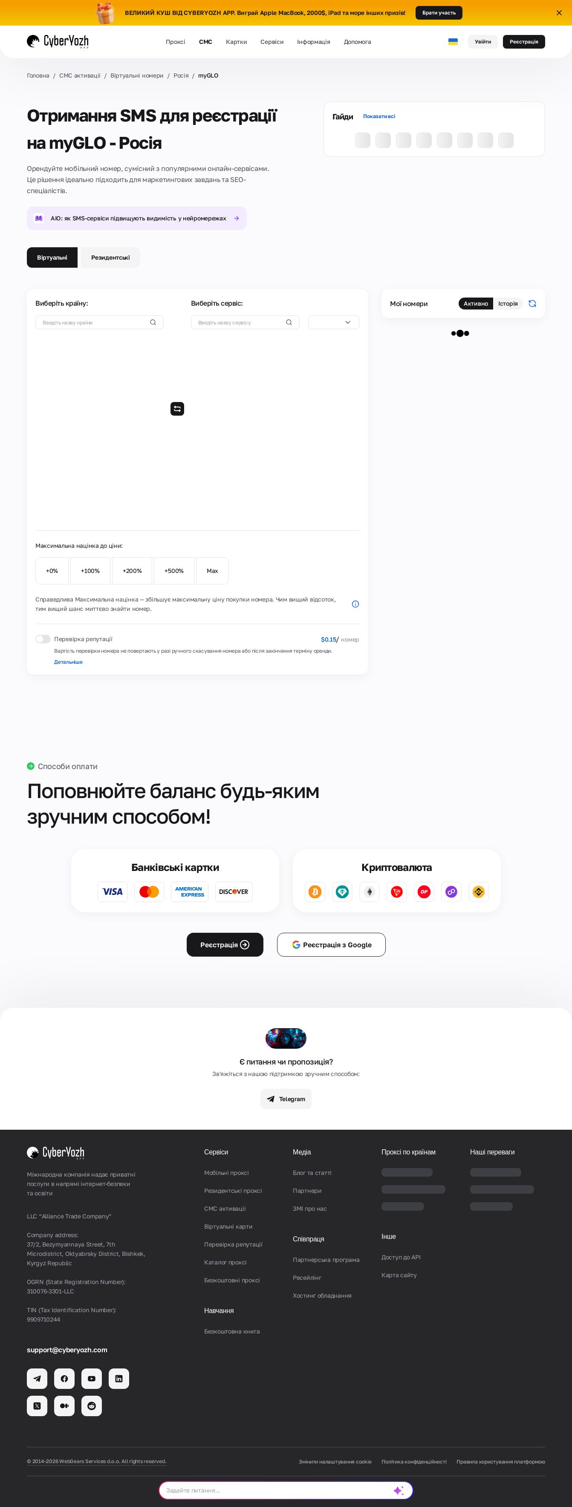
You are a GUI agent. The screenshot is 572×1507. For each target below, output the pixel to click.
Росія (181, 75)
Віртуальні (52, 257)
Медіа (302, 1152)
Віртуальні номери (137, 75)
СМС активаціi (80, 75)
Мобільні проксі (226, 1172)
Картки (236, 41)
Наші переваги (492, 1152)
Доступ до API (400, 1257)
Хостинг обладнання (322, 1295)
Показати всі (379, 116)
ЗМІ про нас (310, 1208)
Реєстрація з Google (331, 945)
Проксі (175, 41)
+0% (52, 570)
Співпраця (308, 1239)
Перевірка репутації (233, 1244)
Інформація (313, 41)
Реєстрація (524, 41)
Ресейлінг (307, 1277)
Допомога (357, 41)
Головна (38, 75)
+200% (132, 570)
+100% (90, 570)
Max (212, 570)
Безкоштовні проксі (232, 1280)
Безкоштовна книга (232, 1331)
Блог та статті (312, 1172)
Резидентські (110, 257)
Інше (388, 1236)
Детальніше (68, 662)
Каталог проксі (225, 1262)
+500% (174, 570)
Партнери (307, 1190)
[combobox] (333, 322)
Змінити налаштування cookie (335, 1461)
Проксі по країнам (408, 1152)
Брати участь (439, 12)
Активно (476, 303)
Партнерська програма (326, 1259)
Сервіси (271, 41)
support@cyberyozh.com (67, 1349)
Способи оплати (68, 766)
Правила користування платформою (500, 1461)
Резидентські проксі (233, 1190)
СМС (205, 41)
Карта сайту (399, 1274)
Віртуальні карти (228, 1226)
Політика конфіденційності (413, 1461)
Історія (508, 303)
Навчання (219, 1310)
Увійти (483, 41)
